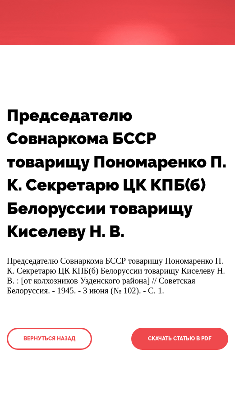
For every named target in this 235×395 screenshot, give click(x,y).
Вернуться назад (49, 338)
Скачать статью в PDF (180, 338)
